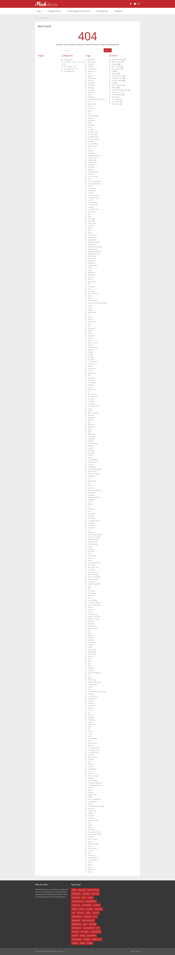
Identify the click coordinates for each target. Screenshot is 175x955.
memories (91, 528)
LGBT (90, 502)
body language (93, 116)
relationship (92, 680)
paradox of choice (94, 617)
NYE (89, 598)
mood (90, 546)
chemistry (91, 165)
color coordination (94, 181)
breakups (91, 125)
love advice (92, 514)
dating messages (94, 242)
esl (89, 315)
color (89, 179)
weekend (91, 837)
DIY (89, 284)
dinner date (92, 282)
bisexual (91, 109)
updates (91, 813)
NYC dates (91, 591)
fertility (90, 354)
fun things (91, 404)
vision (90, 827)
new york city (92, 572)
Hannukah (91, 436)
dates (90, 228)
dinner (90, 279)
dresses (90, 296)
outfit (90, 612)
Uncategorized (69, 71)
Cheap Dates (92, 158)
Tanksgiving (92, 769)
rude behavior (93, 696)
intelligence (92, 467)
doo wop (91, 291)
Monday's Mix (93, 542)
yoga (89, 867)
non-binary (91, 581)
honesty (91, 448)
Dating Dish (118, 11)
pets (89, 631)
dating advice (92, 235)
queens (90, 656)
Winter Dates (92, 848)
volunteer (91, 830)
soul (89, 736)
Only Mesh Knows (94, 603)
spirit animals (92, 743)
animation (91, 83)
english (90, 310)
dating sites (92, 261)
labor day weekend (94, 490)
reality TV (91, 670)
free (89, 375)
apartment (91, 85)
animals (90, 80)
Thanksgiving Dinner (95, 783)
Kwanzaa (91, 488)
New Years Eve (93, 567)
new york (91, 570)
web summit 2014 (94, 832)
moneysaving (92, 544)
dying (90, 298)
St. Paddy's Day (93, 748)
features (91, 345)
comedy (91, 193)
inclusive (91, 464)
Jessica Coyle (116, 80)
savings (90, 701)
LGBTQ (90, 504)
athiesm (91, 92)
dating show (92, 258)
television (91, 773)
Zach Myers (116, 102)
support (90, 766)
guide (90, 432)
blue (89, 113)
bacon (90, 95)
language (91, 495)
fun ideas (91, 401)
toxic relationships (94, 799)
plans (90, 633)
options (90, 607)
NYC (89, 588)
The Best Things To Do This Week (78, 11)
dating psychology (94, 251)
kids (89, 483)
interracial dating (94, 474)
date (89, 216)
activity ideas (92, 69)
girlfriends (91, 427)
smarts (90, 731)
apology (91, 88)
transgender (92, 801)
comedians (92, 191)
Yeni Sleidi (115, 99)
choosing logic (93, 172)
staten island (92, 757)
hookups (91, 450)
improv (90, 457)
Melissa (114, 88)
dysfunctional (92, 301)
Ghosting (91, 415)
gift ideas (91, 420)
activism (91, 64)
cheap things (92, 162)
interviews (91, 476)
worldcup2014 (93, 858)
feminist (91, 352)
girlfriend (91, 425)
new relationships (94, 563)
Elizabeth (115, 64)
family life (91, 336)
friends (90, 387)
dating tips (91, 263)
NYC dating (92, 593)
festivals (91, 357)
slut (89, 729)
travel (90, 804)
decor (90, 270)
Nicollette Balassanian (120, 90)
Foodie (90, 371)
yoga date (91, 869)
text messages (93, 776)
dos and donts (93, 294)
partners (91, 621)
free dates (91, 378)
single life (91, 724)
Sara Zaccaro (116, 92)
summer (91, 764)
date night (91, 221)
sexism (90, 715)
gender (90, 411)
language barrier (93, 497)
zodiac (90, 872)
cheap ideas (92, 160)
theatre (90, 790)
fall (89, 326)
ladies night (92, 492)
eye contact (92, 322)
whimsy (90, 841)
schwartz (91, 703)
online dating (92, 600)
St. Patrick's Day (93, 750)
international (92, 471)
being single (92, 104)
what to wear (92, 839)
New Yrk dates (93, 579)
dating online (92, 244)
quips (90, 661)
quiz (89, 663)
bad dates (91, 97)
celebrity (91, 151)
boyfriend (91, 120)
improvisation (93, 462)
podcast (91, 638)
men (89, 530)
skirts (90, 727)
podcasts (91, 640)
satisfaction (92, 698)
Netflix (90, 560)
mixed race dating (94, 537)
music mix (91, 558)
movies (90, 549)
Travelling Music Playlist (96, 806)
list (89, 507)
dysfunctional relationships (97, 303)
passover (91, 624)
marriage (91, 523)
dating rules (92, 256)
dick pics (91, 277)
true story (91, 809)
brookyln (91, 141)
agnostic (91, 76)
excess (90, 319)
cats (89, 148)
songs (90, 734)
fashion (90, 338)
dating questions (94, 254)
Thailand (91, 778)
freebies (91, 385)
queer (90, 659)
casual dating (92, 144)
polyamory (91, 642)
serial (90, 710)
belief (90, 106)
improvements (93, 460)
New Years (92, 565)
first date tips (92, 361)
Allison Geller (116, 62)
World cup (91, 855)
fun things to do (93, 406)
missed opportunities (95, 535)
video (90, 823)
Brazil (90, 123)
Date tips (91, 226)
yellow (90, 865)
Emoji (90, 308)
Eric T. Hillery (116, 66)
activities (91, 66)
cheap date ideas (94, 155)
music (90, 553)
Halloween (91, 434)
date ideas (91, 219)
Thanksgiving (92, 780)
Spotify (90, 745)
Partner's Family (93, 619)
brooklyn (91, 130)
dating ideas (92, 240)
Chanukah (91, 153)
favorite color (92, 343)
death (90, 268)
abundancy (92, 62)
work (89, 853)
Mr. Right (91, 551)
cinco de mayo (93, 176)
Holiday (90, 441)
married (90, 525)
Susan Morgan (117, 95)
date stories (92, 223)
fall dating (91, 329)
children (90, 169)
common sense (93, 195)
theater (90, 787)
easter (90, 305)
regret (90, 677)
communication (93, 198)
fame (90, 331)
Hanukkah (91, 439)
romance (91, 694)
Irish (89, 478)
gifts (89, 422)
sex (89, 713)
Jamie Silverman (117, 76)
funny (90, 408)
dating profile (92, 249)
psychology (92, 652)
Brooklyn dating (93, 139)
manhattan (92, 518)
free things (91, 382)
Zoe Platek (115, 104)
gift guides (91, 418)
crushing (91, 207)
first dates (91, 364)
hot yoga (91, 453)
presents (91, 645)
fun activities (92, 394)
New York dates (93, 574)
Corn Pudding (92, 202)
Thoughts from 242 (54, 11)
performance (92, 626)
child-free (91, 167)
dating (90, 233)
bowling (90, 118)
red (89, 675)
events (90, 317)
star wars (91, 755)
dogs (89, 289)
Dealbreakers (92, 265)
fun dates (91, 399)
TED (89, 771)
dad (89, 214)
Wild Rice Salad (93, 844)
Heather (114, 73)
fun (89, 392)
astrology (91, 90)
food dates (92, 368)
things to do (92, 794)
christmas (91, 174)
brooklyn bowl (93, 132)
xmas (90, 862)
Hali (113, 71)
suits (89, 762)
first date (91, 359)
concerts (91, 200)
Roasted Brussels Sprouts (97, 691)
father (90, 340)
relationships (92, 684)
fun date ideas (93, 397)
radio (89, 666)
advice (90, 73)
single (90, 722)
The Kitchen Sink (102, 11)
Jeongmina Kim (117, 78)
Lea (113, 83)
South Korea (92, 738)
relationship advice (94, 682)
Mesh (133, 951)
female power (93, 347)
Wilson (114, 97)
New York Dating (94, 577)
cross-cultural (92, 205)
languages (91, 500)
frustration (91, 389)
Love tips (91, 516)
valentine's (91, 818)
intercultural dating (94, 469)
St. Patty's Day (93, 752)
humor (90, 455)
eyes (89, 324)
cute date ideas (93, 209)
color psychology (94, 183)
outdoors (91, 610)
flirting (90, 366)
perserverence (93, 628)
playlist (90, 635)
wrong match (92, 860)
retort (90, 689)
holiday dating (93, 443)
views (90, 825)
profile (90, 647)
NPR (89, 586)
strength (91, 759)
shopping (91, 720)
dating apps (92, 237)
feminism (91, 350)
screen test (92, 706)
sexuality (91, 717)
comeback (91, 188)
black (89, 111)
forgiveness (92, 373)
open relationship (94, 605)
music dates (92, 556)
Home (39, 11)
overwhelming (93, 614)
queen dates (92, 654)
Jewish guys (92, 481)
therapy (90, 792)
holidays (91, 446)
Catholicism (92, 146)
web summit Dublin (95, 834)
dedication (91, 272)
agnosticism (92, 78)
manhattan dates (94, 521)
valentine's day (93, 820)
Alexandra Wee (117, 59)
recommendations (94, 673)
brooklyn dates (93, 137)
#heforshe (91, 59)
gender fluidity (93, 413)
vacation (91, 816)
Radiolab (91, 668)
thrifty (90, 797)
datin (89, 230)
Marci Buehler (117, 85)
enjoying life (92, 312)
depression (92, 275)
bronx (90, 127)
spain (90, 741)
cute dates (91, 212)
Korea (90, 485)
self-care (91, 708)
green (90, 429)
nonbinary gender (94, 584)
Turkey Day (92, 811)
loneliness (91, 509)
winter (90, 846)
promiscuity (92, 649)
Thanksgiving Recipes (95, 785)
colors (90, 186)
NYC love (91, 595)
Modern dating (93, 539)
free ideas (91, 380)
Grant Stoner (116, 69)
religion (90, 687)
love (89, 511)
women (90, 851)
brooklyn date (93, 134)
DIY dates (91, 286)
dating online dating (95, 247)
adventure (91, 71)
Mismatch (91, 532)
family (90, 333)
